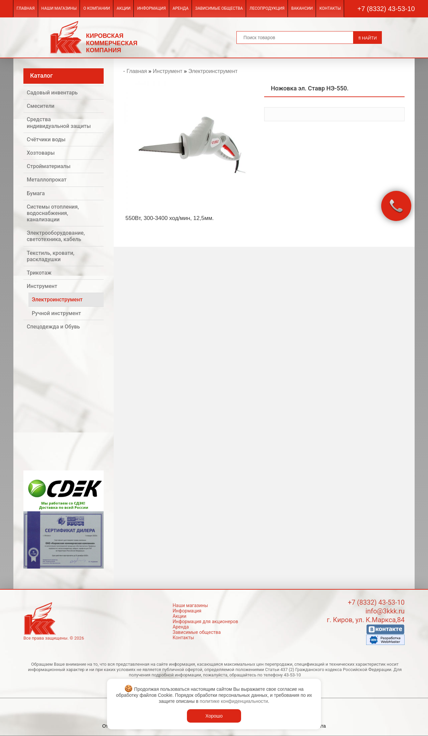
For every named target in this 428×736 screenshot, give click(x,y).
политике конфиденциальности (234, 701)
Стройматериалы (49, 166)
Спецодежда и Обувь (53, 326)
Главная (25, 8)
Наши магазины (59, 8)
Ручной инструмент (56, 313)
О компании (96, 8)
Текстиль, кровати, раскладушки (50, 256)
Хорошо (214, 716)
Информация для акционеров (205, 621)
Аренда (181, 8)
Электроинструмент (57, 299)
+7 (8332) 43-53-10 (386, 8)
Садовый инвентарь (52, 92)
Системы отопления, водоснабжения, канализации (53, 213)
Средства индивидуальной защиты (59, 122)
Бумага (36, 193)
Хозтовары (41, 153)
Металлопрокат (47, 179)
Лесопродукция (267, 8)
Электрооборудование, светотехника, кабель (56, 236)
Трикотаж (39, 273)
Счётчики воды (46, 139)
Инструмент (42, 286)
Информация (151, 8)
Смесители (41, 106)
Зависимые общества (219, 8)
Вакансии (302, 8)
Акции (123, 8)
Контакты (330, 8)
